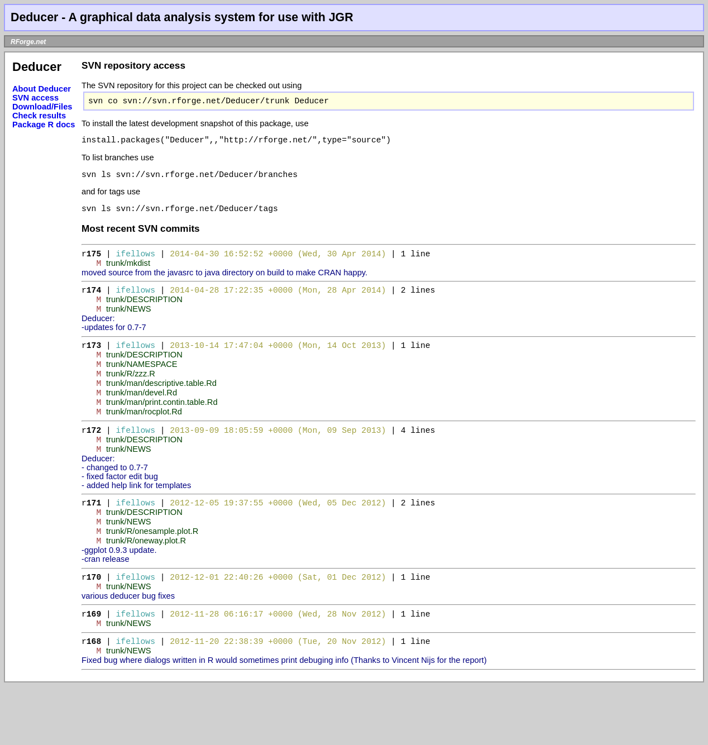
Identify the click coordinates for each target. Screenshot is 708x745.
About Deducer (41, 88)
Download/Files (42, 106)
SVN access (35, 97)
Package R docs (43, 124)
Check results (39, 115)
